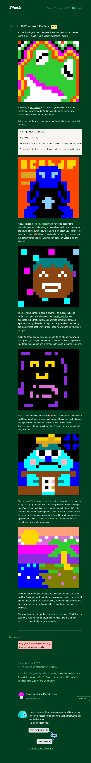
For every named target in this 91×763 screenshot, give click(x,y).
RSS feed (38, 663)
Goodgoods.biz (61, 316)
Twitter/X (52, 667)
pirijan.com (45, 337)
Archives (58, 8)
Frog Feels (35, 107)
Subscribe (83, 698)
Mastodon (40, 667)
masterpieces (24, 111)
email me (42, 647)
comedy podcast (41, 224)
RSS (67, 8)
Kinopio (77, 8)
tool (27, 36)
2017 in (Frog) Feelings (35, 26)
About (49, 8)
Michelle (22, 227)
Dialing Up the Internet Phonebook (62, 677)
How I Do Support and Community (38, 681)
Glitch (32, 501)
